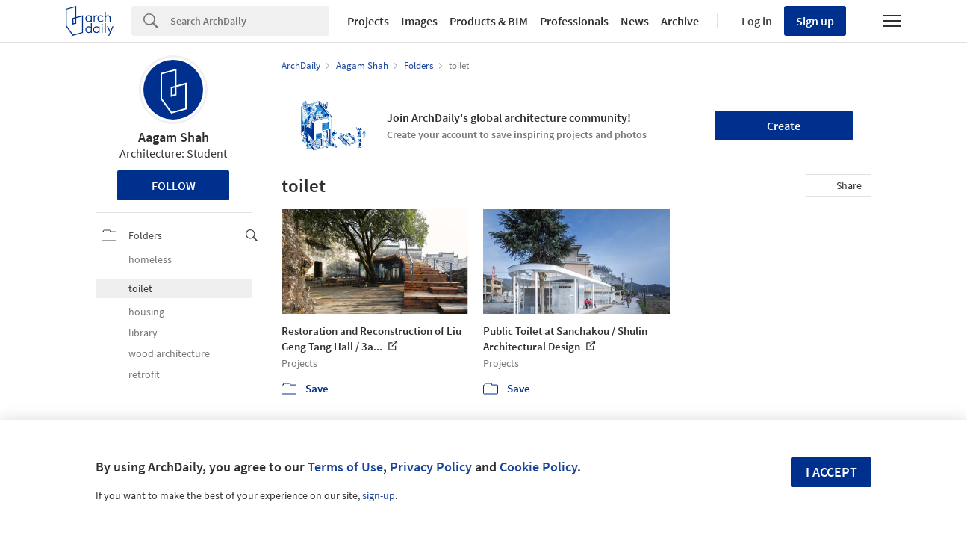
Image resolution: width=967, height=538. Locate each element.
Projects (368, 21)
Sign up (815, 20)
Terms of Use (345, 466)
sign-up (378, 495)
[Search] (249, 21)
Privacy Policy (431, 466)
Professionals (574, 21)
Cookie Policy (538, 466)
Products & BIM (489, 21)
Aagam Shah (173, 137)
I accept (831, 471)
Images (419, 21)
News (635, 21)
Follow (174, 185)
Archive (680, 21)
